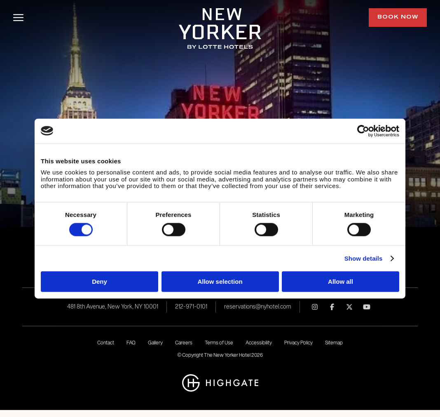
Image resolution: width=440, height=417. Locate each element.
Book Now (397, 17)
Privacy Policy (298, 342)
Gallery (155, 342)
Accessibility (259, 342)
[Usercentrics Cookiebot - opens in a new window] (363, 131)
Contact (105, 342)
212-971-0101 (191, 306)
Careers (183, 342)
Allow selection (219, 281)
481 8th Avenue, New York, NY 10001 (112, 306)
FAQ (131, 342)
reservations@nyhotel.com (257, 306)
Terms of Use (219, 342)
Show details (363, 258)
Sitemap (334, 342)
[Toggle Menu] (18, 17)
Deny (99, 281)
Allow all (340, 281)
